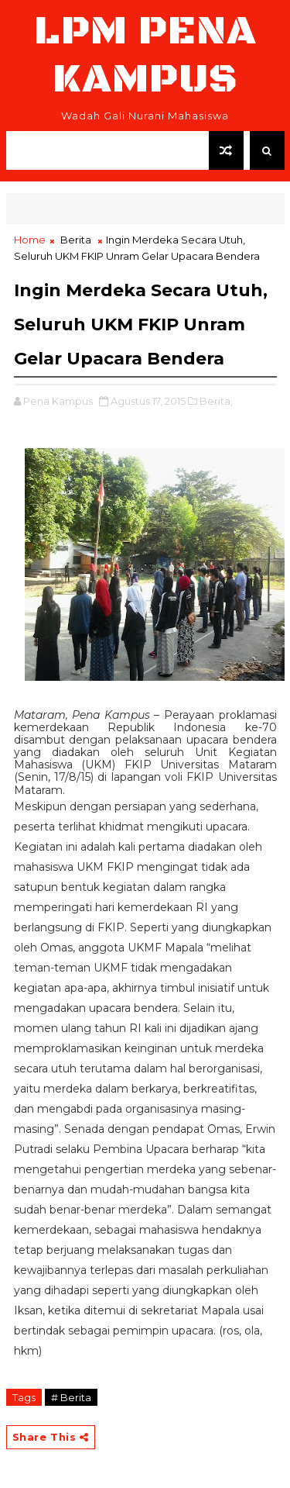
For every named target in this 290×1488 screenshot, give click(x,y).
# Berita (71, 1397)
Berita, (216, 401)
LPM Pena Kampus (145, 55)
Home (30, 239)
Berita (75, 239)
